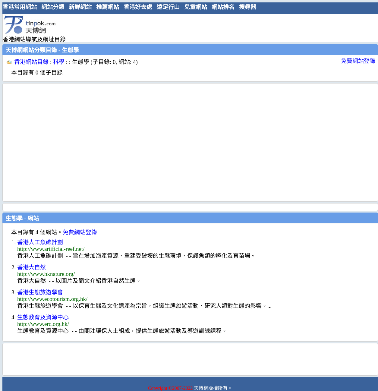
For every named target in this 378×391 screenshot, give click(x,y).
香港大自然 (31, 267)
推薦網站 (107, 7)
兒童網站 (195, 7)
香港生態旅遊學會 (40, 292)
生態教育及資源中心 (43, 317)
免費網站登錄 (358, 61)
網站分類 (52, 7)
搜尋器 (247, 7)
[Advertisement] (56, 142)
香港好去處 (138, 7)
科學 (59, 62)
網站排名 (223, 7)
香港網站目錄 (31, 62)
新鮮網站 (80, 7)
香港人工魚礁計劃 (40, 242)
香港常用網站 (19, 7)
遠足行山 (168, 7)
